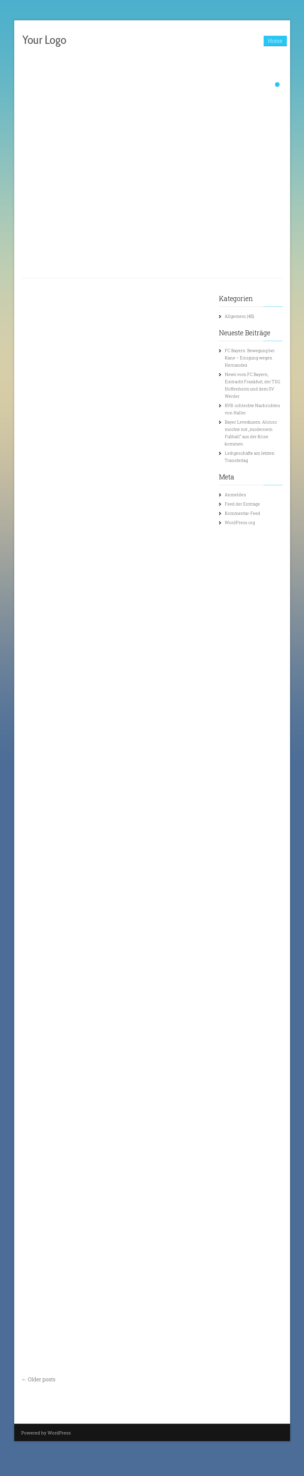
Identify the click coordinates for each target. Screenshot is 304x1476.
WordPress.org (240, 522)
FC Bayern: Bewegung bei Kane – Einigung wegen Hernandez (250, 358)
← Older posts (38, 1379)
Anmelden (235, 494)
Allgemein (235, 316)
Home (275, 40)
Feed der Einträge (242, 504)
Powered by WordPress (46, 1433)
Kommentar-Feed (242, 513)
